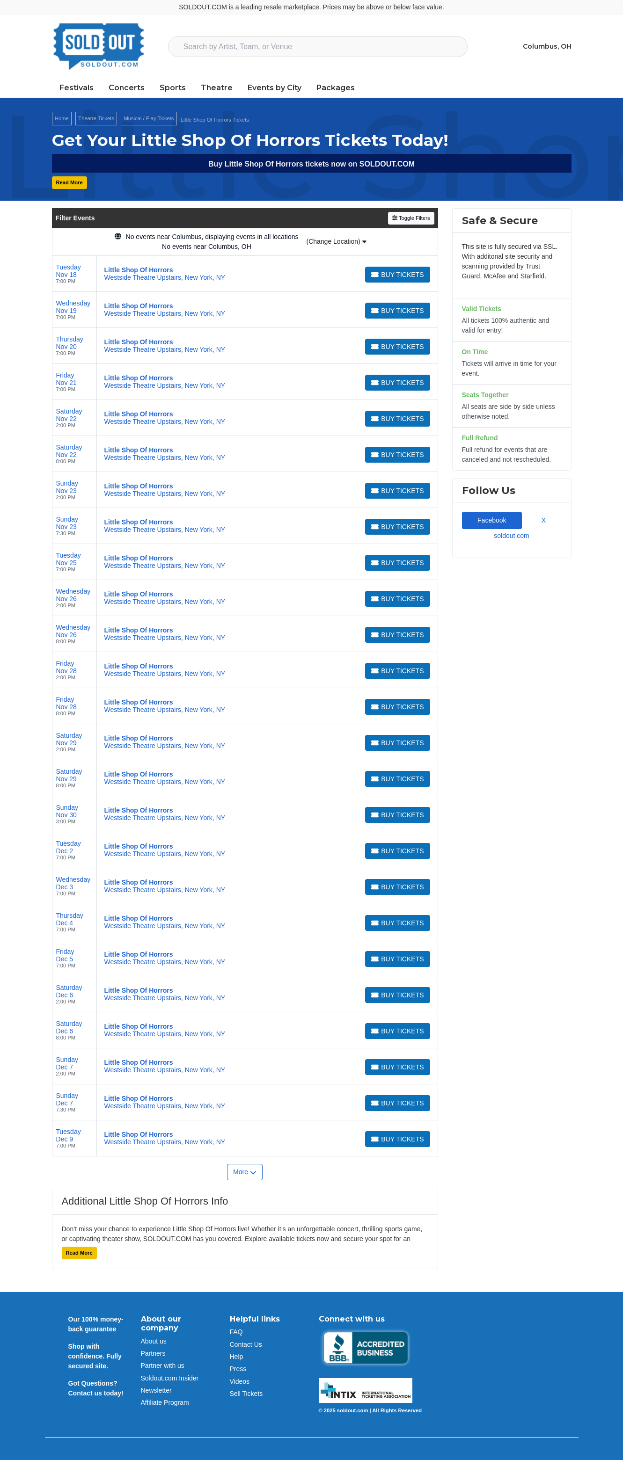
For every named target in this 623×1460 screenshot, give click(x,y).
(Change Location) (336, 241)
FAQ (236, 1332)
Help (236, 1356)
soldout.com (511, 535)
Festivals (76, 87)
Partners (153, 1353)
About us (154, 1341)
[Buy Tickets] (397, 275)
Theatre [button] (217, 87)
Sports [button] (173, 87)
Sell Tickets (246, 1393)
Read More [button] (69, 182)
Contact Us (246, 1344)
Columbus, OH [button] (547, 46)
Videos (240, 1381)
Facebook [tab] (491, 520)
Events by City (274, 87)
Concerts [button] (127, 87)
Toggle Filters (411, 218)
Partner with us (162, 1365)
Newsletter (156, 1390)
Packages (335, 87)
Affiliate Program (165, 1402)
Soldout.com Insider (170, 1378)
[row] (245, 274)
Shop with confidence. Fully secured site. (95, 1356)
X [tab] (542, 520)
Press (238, 1369)
